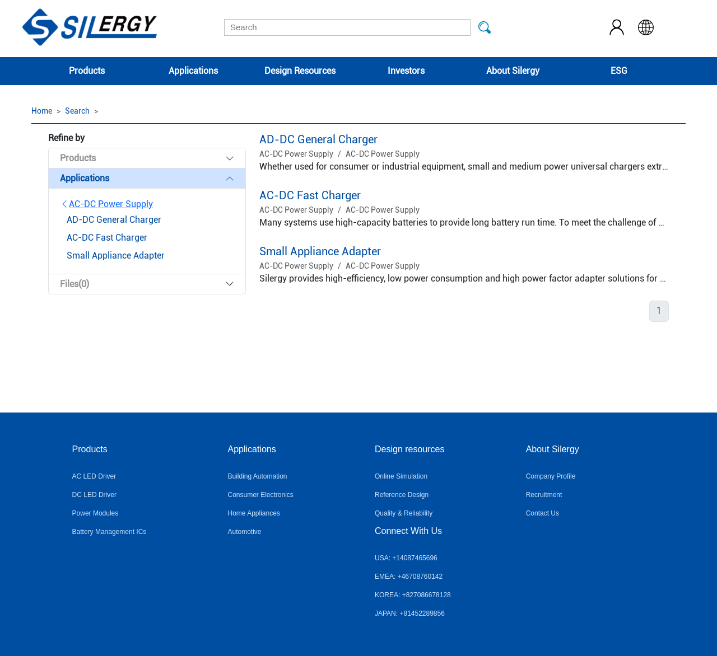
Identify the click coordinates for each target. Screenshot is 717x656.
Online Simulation (401, 476)
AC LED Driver (94, 476)
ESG (619, 70)
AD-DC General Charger (318, 139)
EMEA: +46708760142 (409, 576)
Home (41, 110)
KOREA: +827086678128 (413, 595)
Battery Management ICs (109, 532)
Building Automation (257, 476)
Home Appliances (253, 513)
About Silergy (512, 70)
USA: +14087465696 (406, 558)
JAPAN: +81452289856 (410, 613)
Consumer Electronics (260, 495)
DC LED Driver (94, 495)
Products (87, 70)
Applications (193, 70)
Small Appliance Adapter (320, 251)
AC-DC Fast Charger (310, 195)
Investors (406, 70)
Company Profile (551, 476)
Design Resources (300, 70)
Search (77, 110)
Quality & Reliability (403, 513)
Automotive (244, 532)
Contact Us (542, 513)
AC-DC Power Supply (106, 204)
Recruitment (544, 495)
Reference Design (402, 495)
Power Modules (95, 513)
